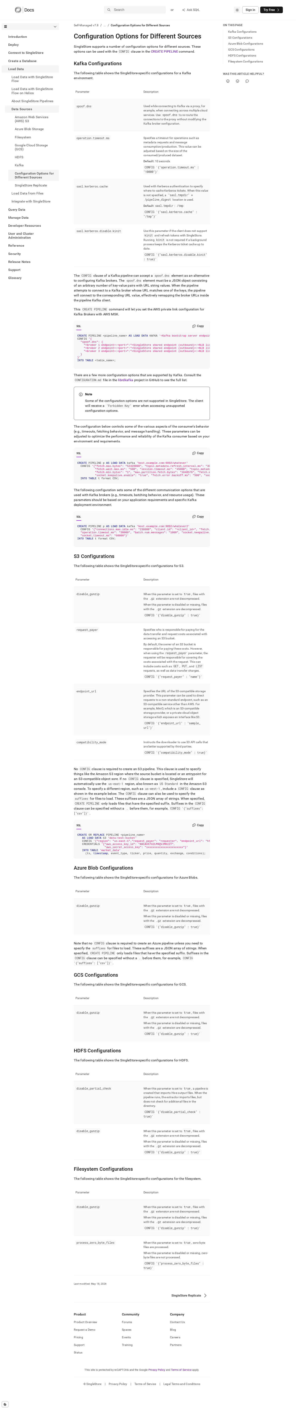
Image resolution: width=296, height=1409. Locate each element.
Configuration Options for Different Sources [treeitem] (34, 175)
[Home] (24, 10)
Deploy (13, 45)
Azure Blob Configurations (245, 43)
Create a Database (22, 61)
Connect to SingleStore (26, 53)
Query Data (16, 210)
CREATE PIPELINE (164, 51)
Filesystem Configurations (245, 61)
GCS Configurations (241, 49)
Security (14, 254)
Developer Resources (24, 226)
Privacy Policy (156, 1387)
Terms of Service (181, 1387)
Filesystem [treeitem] (23, 137)
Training (127, 1362)
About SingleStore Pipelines (32, 101)
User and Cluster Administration (21, 235)
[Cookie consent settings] (5, 1404)
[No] (237, 81)
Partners (176, 1362)
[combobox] (237, 10)
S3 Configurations (240, 37)
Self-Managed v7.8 (86, 25)
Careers (175, 1355)
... (104, 25)
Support (14, 270)
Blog (173, 1347)
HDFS (19, 157)
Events (126, 1355)
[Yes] (228, 81)
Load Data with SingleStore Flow (32, 79)
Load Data (16, 69)
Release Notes (19, 262)
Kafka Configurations (242, 31)
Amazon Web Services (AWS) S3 (31, 119)
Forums (127, 1340)
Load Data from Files (27, 193)
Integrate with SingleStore (31, 201)
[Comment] (247, 81)
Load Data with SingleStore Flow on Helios (32, 91)
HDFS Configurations (242, 55)
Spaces (127, 1347)
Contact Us (177, 1340)
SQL (78, 326)
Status (78, 1370)
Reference (16, 246)
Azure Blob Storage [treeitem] (29, 129)
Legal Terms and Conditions (181, 1401)
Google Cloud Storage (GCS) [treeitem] (31, 147)
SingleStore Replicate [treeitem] (31, 185)
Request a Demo (84, 1347)
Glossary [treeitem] (15, 278)
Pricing (78, 1355)
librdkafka (125, 386)
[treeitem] (30, 36)
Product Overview (85, 1340)
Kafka (19, 165)
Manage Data (18, 218)
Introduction (17, 37)
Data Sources (22, 109)
